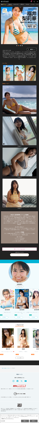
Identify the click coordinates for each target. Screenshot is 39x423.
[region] (19, 418)
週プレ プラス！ (7, 368)
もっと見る (19, 357)
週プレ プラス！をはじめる (19, 249)
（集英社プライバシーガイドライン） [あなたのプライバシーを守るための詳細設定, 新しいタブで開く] (7, 418)
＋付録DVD (22, 4)
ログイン (19, 254)
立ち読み (4, 317)
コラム (37, 4)
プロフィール (19, 286)
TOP (2, 368)
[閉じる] (37, 416)
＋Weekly (27, 4)
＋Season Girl (15, 4)
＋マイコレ (32, 4)
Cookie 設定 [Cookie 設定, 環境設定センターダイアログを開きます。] (3, 420)
